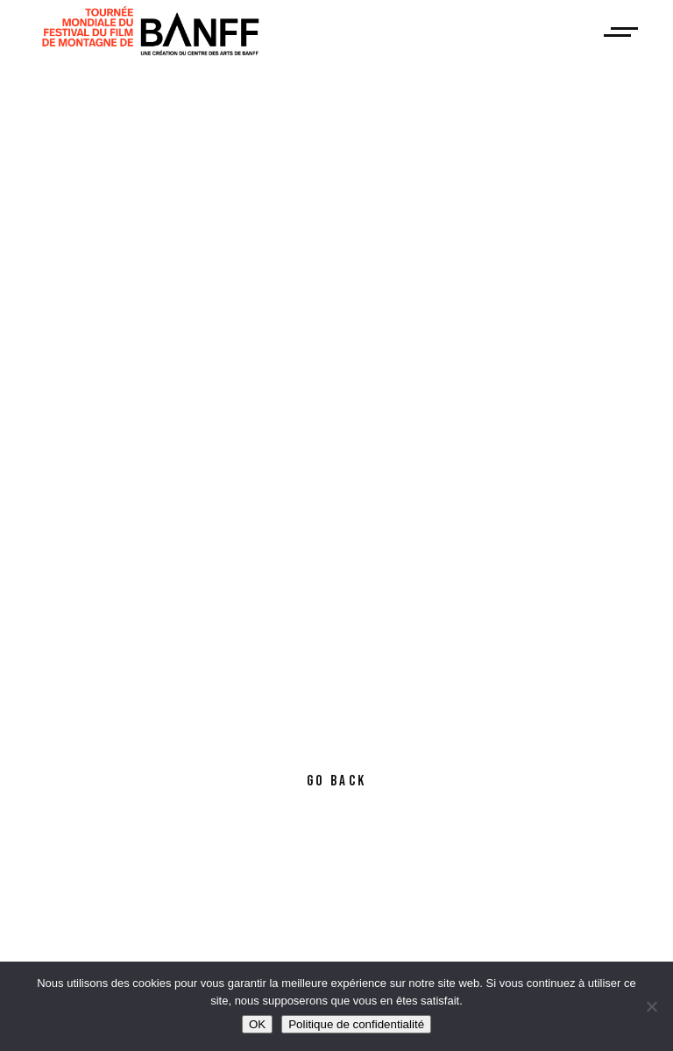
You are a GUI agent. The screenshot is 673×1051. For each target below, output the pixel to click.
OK (257, 1024)
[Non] (651, 1006)
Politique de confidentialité (356, 1024)
